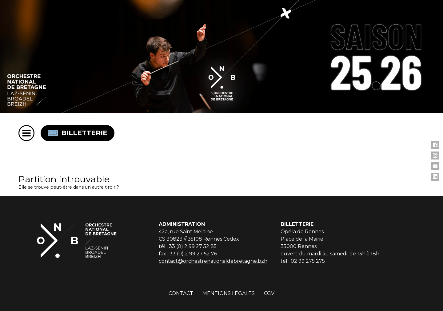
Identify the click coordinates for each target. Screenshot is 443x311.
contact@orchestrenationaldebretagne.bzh (213, 261)
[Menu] (26, 133)
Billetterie (77, 133)
